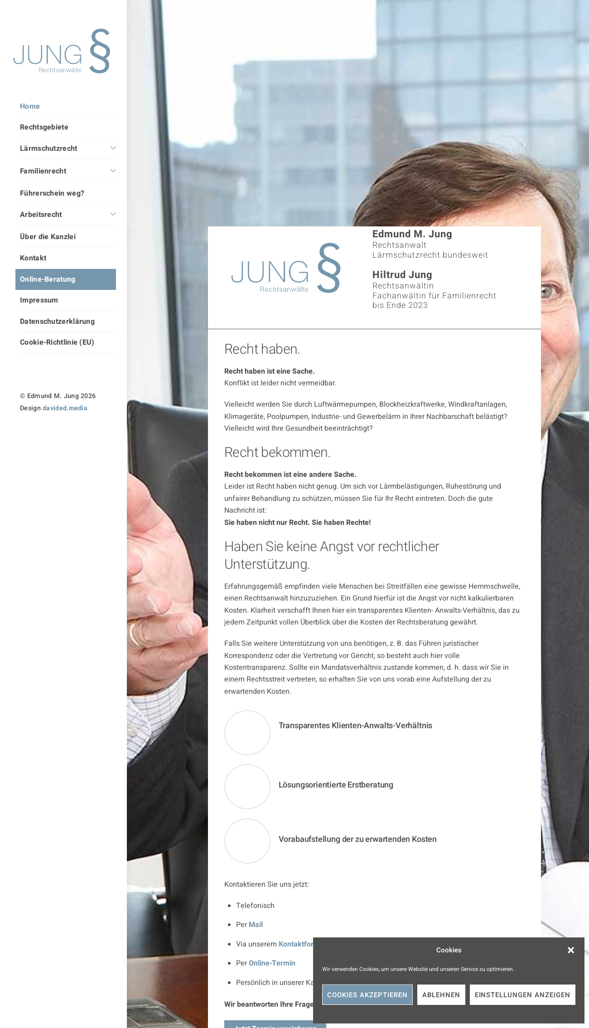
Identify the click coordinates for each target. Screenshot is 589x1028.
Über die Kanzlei (48, 236)
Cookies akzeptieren (367, 995)
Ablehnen (441, 995)
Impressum (39, 300)
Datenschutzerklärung (57, 321)
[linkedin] (43, 434)
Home (30, 106)
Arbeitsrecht (41, 214)
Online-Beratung (48, 279)
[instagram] (26, 434)
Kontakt (33, 258)
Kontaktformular (306, 944)
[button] (570, 950)
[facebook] (61, 434)
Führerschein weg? (52, 193)
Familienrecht (43, 171)
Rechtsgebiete (44, 127)
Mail (256, 924)
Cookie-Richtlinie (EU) (57, 342)
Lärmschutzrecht (48, 148)
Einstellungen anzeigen (522, 995)
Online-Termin (272, 963)
